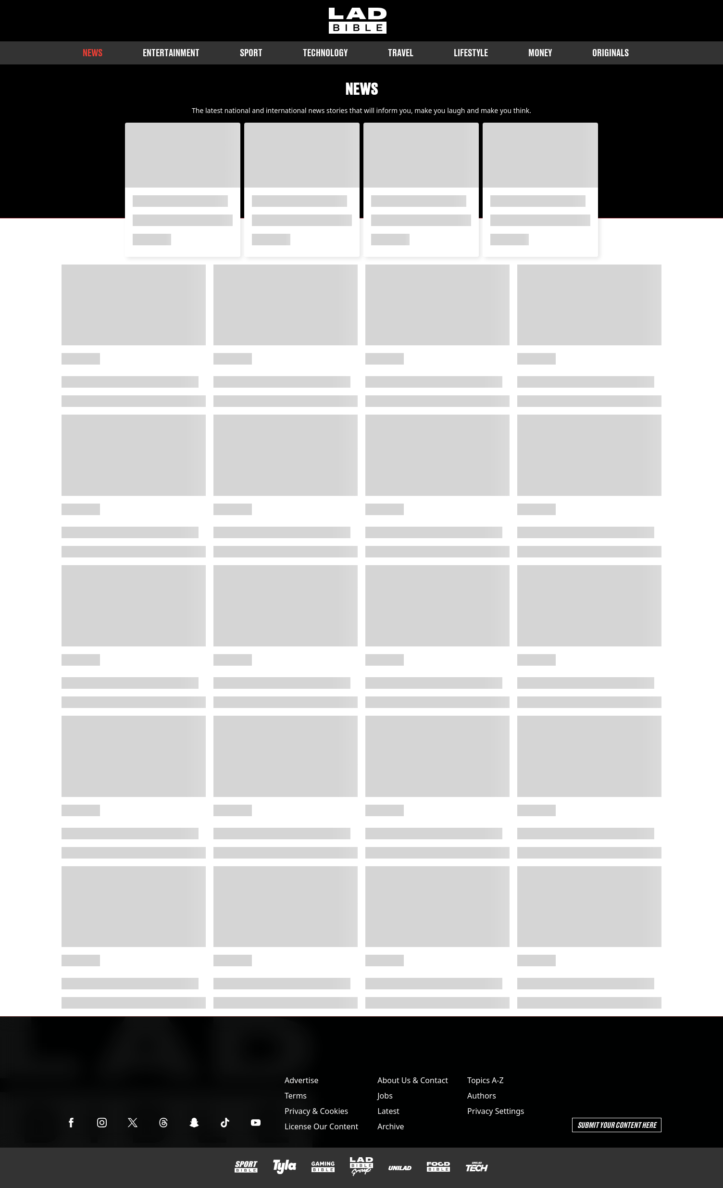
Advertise (301, 1080)
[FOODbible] (438, 1167)
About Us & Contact (412, 1080)
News (92, 52)
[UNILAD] (399, 1168)
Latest (388, 1111)
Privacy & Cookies (316, 1111)
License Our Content (321, 1126)
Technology (325, 52)
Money (540, 52)
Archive (390, 1126)
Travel (400, 52)
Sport (251, 52)
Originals (610, 52)
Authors (481, 1095)
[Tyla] (284, 1167)
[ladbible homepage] (357, 20)
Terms (296, 1095)
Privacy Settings (495, 1111)
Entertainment (171, 52)
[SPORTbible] (246, 1167)
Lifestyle (471, 52)
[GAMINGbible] (323, 1167)
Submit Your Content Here (616, 1124)
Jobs (385, 1095)
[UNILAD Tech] (476, 1167)
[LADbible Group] (361, 1166)
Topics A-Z (485, 1080)
